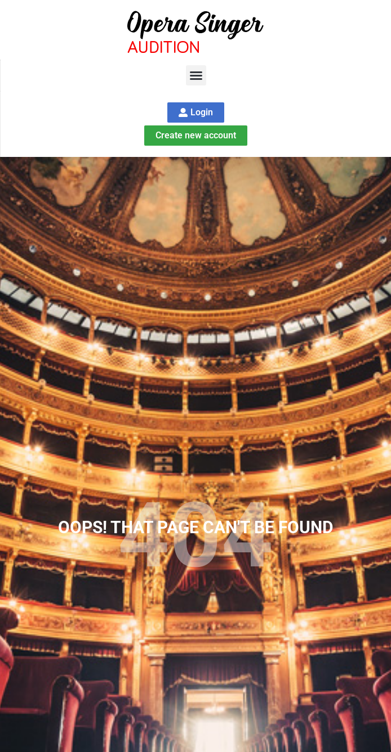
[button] (196, 75)
